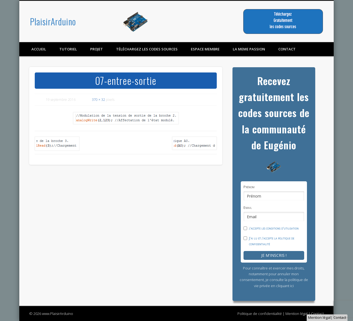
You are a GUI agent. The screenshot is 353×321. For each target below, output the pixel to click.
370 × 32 (98, 99)
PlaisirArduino (53, 21)
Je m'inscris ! (274, 255)
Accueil (38, 49)
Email (248, 207)
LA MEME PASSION (249, 49)
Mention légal (319, 317)
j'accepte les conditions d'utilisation (274, 228)
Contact (339, 317)
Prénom (249, 186)
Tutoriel (68, 49)
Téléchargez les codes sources (147, 49)
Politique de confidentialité (259, 313)
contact (287, 49)
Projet (96, 49)
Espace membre (205, 49)
